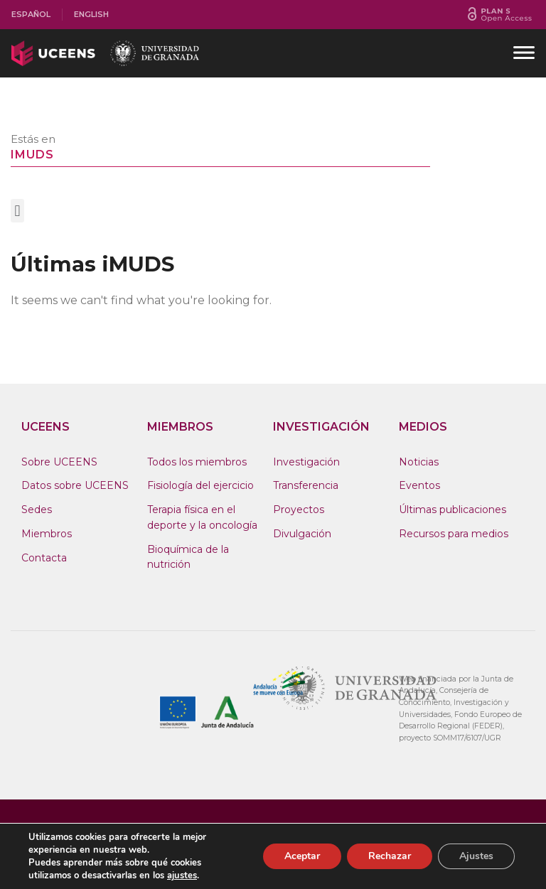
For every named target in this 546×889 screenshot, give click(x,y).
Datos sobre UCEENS (75, 485)
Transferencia (305, 485)
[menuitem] (31, 15)
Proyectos (298, 509)
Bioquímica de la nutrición (188, 557)
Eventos (419, 485)
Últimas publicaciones (452, 509)
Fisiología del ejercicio (200, 485)
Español (30, 14)
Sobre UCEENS (59, 462)
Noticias (419, 462)
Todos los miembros (197, 462)
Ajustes (476, 856)
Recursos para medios (453, 533)
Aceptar (302, 856)
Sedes (36, 509)
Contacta (44, 557)
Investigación (306, 462)
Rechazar (389, 856)
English (91, 14)
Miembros (46, 533)
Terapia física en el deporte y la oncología (202, 517)
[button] (17, 210)
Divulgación (302, 533)
